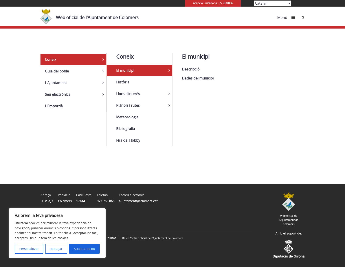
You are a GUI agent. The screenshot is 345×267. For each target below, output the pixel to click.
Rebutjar (56, 249)
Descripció (191, 69)
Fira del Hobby (128, 140)
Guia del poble (57, 71)
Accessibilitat (106, 238)
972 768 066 (105, 201)
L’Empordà (54, 106)
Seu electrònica (57, 94)
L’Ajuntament (56, 82)
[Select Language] (272, 3)
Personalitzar (29, 249)
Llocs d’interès (128, 93)
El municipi (125, 70)
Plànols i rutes (128, 105)
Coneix (50, 59)
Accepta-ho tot (84, 249)
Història (122, 82)
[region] (57, 233)
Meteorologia (127, 117)
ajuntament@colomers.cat (138, 201)
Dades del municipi (198, 78)
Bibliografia (125, 128)
